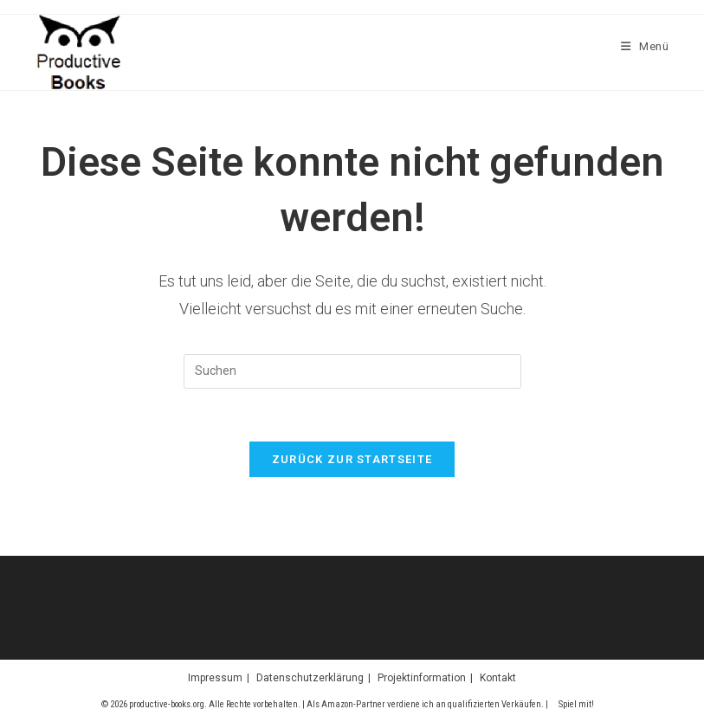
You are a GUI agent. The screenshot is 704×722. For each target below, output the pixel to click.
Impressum (215, 678)
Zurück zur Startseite (352, 459)
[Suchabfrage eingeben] (352, 371)
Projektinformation (422, 678)
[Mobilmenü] (645, 46)
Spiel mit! (576, 704)
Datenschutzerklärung (310, 678)
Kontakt (498, 678)
